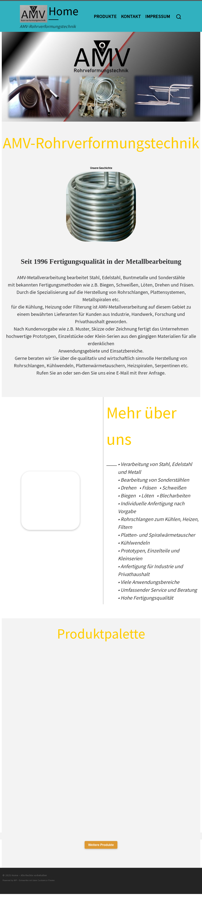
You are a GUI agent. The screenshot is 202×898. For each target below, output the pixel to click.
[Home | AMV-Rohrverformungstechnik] (33, 12)
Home (15, 879)
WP (15, 884)
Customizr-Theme (46, 884)
